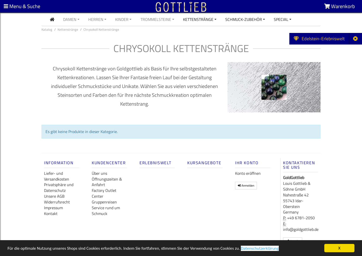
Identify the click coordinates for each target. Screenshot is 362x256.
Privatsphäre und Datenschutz (58, 187)
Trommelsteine (156, 19)
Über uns (99, 173)
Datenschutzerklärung (260, 249)
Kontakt (51, 213)
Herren (95, 19)
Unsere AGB (54, 196)
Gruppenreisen (104, 202)
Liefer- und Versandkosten (56, 176)
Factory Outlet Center (104, 193)
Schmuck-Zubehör (243, 19)
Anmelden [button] (246, 185)
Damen (69, 19)
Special (281, 19)
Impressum (53, 208)
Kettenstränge (198, 19)
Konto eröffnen (248, 173)
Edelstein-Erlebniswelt (319, 38)
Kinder (121, 19)
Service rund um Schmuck (106, 211)
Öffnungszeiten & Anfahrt (107, 182)
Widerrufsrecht (57, 202)
